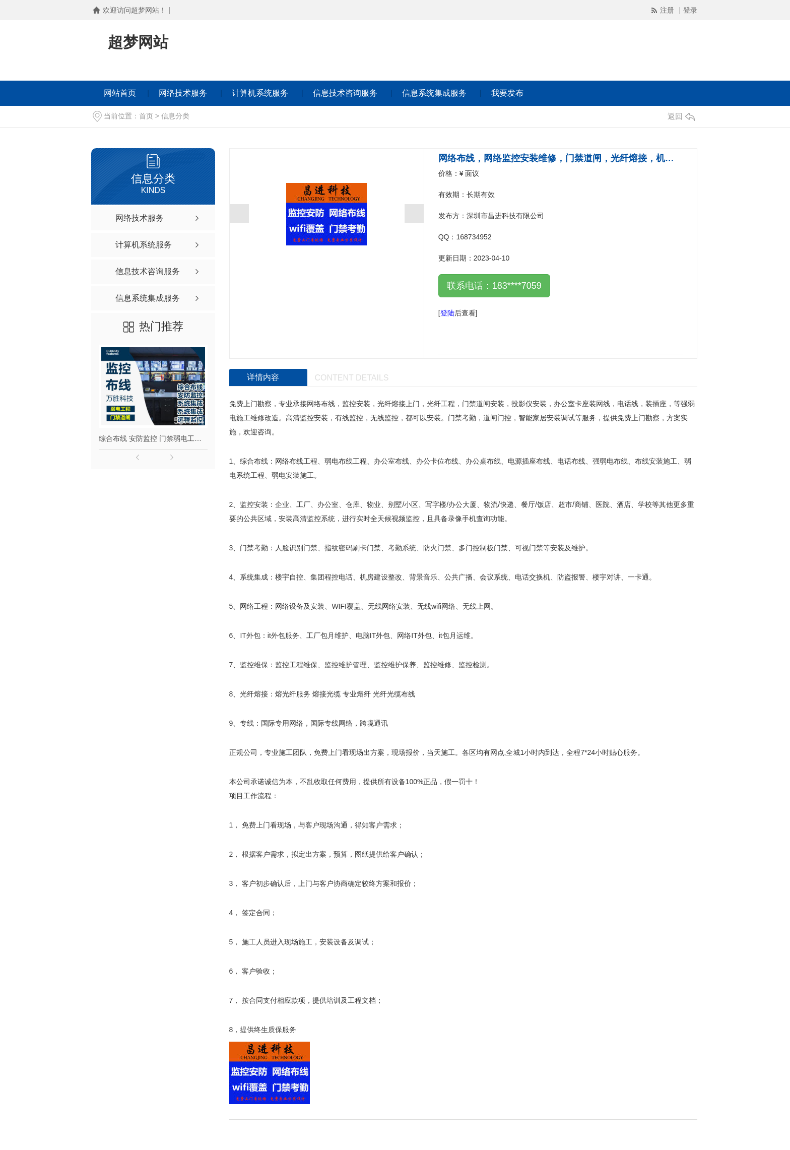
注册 (668, 10)
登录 (690, 10)
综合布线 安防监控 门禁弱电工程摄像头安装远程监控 (153, 438)
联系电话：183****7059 (494, 286)
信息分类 (175, 116)
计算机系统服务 (260, 93)
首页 (146, 116)
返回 (681, 116)
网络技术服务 (183, 93)
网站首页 (120, 93)
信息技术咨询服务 (345, 93)
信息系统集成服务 (434, 93)
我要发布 (507, 93)
